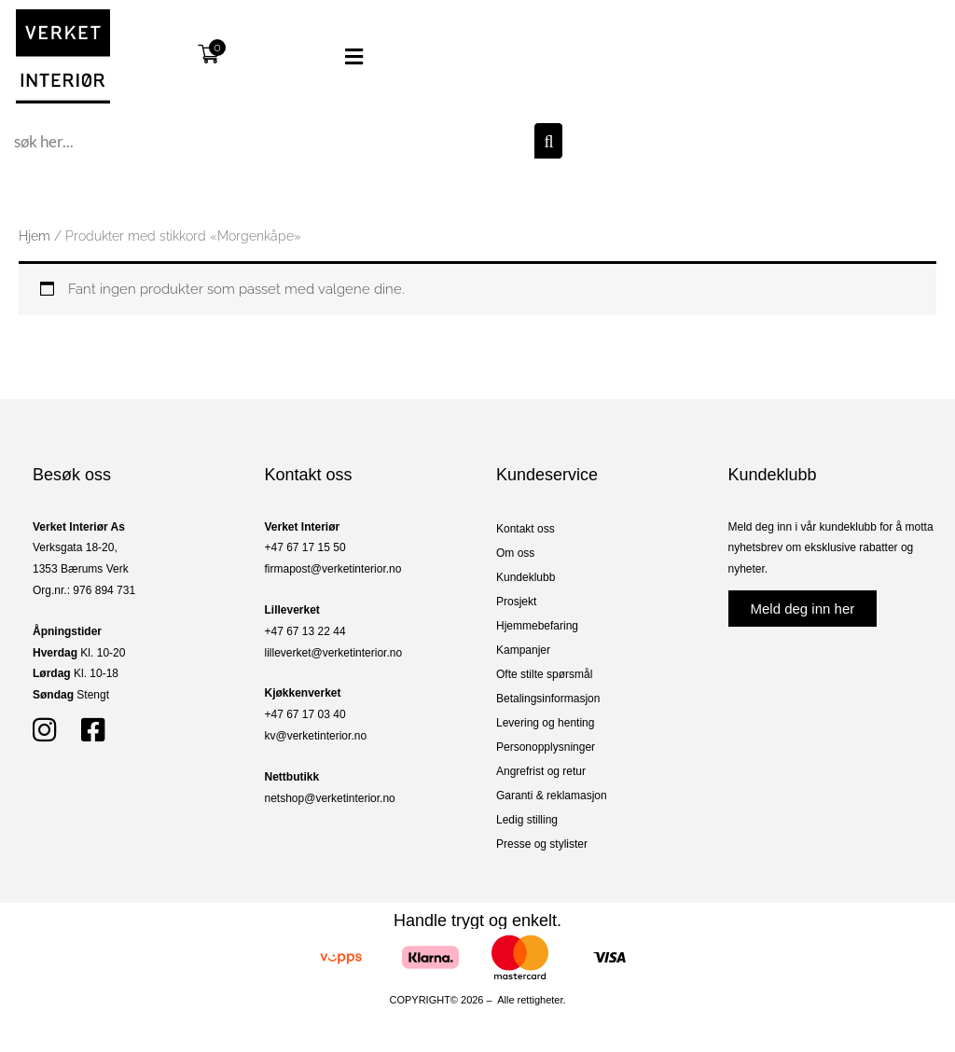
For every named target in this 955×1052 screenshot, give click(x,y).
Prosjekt (516, 601)
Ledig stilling (527, 819)
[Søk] (548, 140)
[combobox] (271, 140)
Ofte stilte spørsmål (544, 674)
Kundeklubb (525, 577)
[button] (324, 57)
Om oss (515, 553)
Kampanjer (523, 650)
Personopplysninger (545, 747)
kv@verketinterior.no (316, 735)
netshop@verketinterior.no (330, 798)
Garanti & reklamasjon (551, 795)
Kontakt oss (525, 528)
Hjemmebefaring (537, 625)
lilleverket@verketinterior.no (334, 652)
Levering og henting (545, 722)
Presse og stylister (542, 844)
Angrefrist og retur (541, 771)
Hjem (34, 235)
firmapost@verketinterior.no (333, 568)
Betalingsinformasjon (548, 698)
